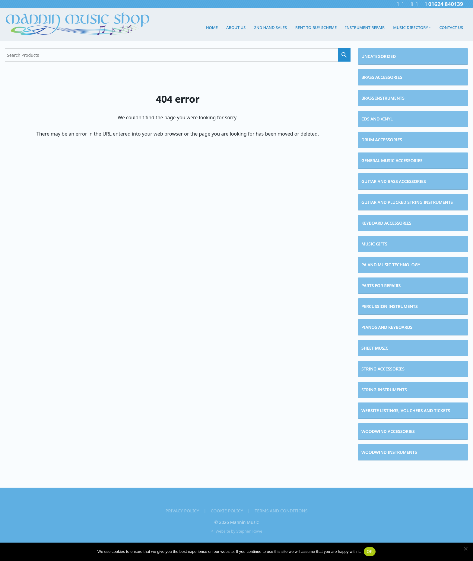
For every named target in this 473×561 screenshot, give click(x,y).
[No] (465, 549)
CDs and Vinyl (377, 119)
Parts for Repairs (381, 285)
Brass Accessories (381, 77)
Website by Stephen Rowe (239, 531)
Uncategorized (378, 56)
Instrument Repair (365, 27)
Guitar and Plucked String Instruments (407, 202)
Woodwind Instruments (389, 452)
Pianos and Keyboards (386, 327)
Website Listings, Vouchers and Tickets (405, 410)
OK (370, 551)
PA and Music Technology (390, 265)
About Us (236, 27)
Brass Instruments (383, 98)
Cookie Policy (227, 511)
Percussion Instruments (389, 306)
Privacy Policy (182, 511)
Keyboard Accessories (386, 223)
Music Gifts (374, 244)
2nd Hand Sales (270, 27)
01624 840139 (444, 4)
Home (212, 27)
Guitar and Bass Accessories (393, 181)
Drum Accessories (381, 140)
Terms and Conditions (281, 511)
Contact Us (451, 27)
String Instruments (384, 390)
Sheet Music (374, 348)
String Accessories (383, 369)
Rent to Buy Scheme (316, 27)
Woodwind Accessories (388, 431)
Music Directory (410, 27)
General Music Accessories (392, 160)
